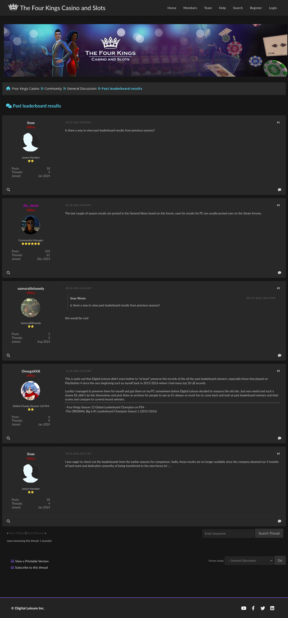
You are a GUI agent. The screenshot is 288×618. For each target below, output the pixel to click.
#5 (278, 453)
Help (222, 8)
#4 (278, 370)
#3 (278, 288)
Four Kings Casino (25, 88)
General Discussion (82, 88)
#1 (278, 122)
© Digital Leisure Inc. (28, 608)
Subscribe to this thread (31, 567)
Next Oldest (17, 533)
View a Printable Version (32, 561)
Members (190, 8)
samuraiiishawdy (31, 288)
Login (273, 8)
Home (171, 8)
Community (53, 88)
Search (238, 8)
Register (256, 8)
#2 (278, 205)
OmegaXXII (31, 371)
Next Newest (35, 533)
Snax (31, 122)
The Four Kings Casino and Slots (56, 7)
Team (208, 8)
